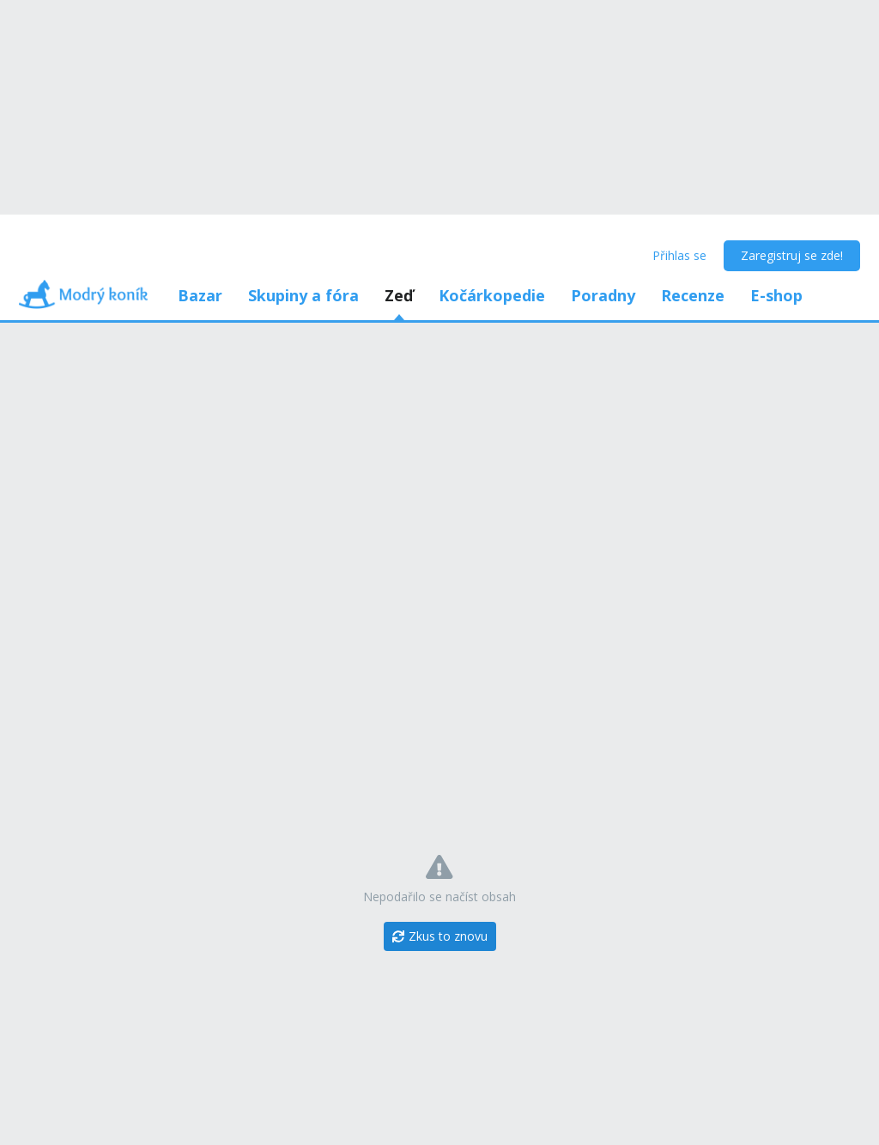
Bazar (200, 295)
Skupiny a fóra (303, 295)
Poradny (603, 295)
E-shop (776, 295)
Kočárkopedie (492, 295)
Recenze (692, 295)
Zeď (399, 295)
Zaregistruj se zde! (792, 255)
